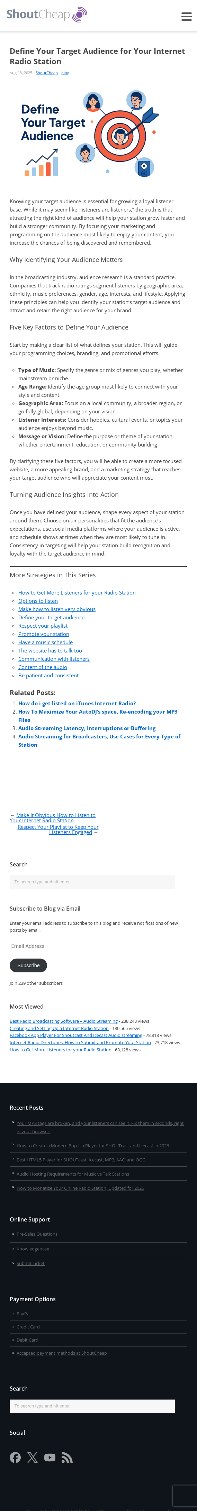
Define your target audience (51, 617)
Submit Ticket (31, 1263)
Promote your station (43, 633)
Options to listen (38, 600)
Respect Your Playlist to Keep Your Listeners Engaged (58, 829)
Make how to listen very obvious (57, 609)
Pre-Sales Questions (37, 1234)
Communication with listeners (54, 658)
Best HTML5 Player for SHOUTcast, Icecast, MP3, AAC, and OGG (81, 1160)
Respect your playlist (43, 625)
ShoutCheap (47, 72)
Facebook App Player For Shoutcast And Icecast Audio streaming (76, 1035)
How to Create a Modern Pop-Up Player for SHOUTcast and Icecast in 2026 (93, 1145)
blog (65, 72)
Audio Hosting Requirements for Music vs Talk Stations (73, 1174)
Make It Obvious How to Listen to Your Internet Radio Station (53, 818)
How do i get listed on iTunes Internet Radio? (77, 703)
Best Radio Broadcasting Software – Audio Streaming (64, 1021)
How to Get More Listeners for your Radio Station (77, 592)
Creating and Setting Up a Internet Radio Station (59, 1028)
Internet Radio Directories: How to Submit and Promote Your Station (80, 1042)
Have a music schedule (45, 642)
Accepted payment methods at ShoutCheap (62, 1353)
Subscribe (28, 965)
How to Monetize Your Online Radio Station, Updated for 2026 (80, 1188)
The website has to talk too (50, 650)
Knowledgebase (33, 1249)
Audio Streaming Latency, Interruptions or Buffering (86, 728)
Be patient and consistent (48, 675)
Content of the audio (42, 667)
